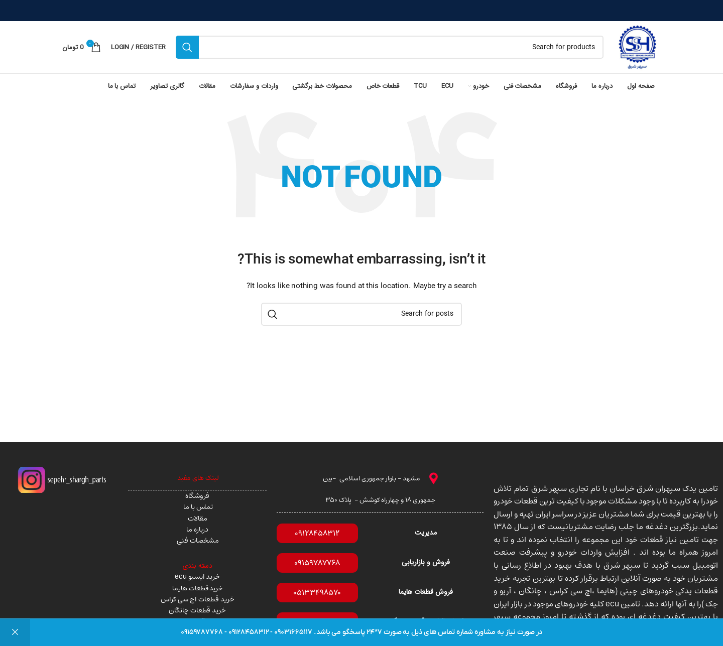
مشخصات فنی (197, 541)
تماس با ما (197, 507)
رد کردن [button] (15, 632)
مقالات (197, 518)
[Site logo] (637, 47)
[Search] (390, 47)
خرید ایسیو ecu (197, 577)
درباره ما (197, 530)
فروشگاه (197, 496)
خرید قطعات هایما (197, 588)
